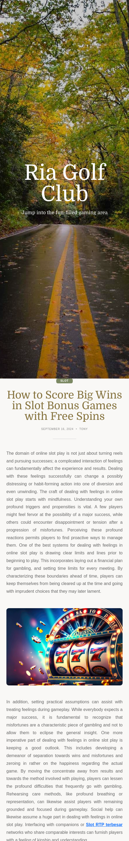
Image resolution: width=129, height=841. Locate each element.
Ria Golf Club (64, 183)
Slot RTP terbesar (104, 824)
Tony (83, 429)
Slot (65, 380)
